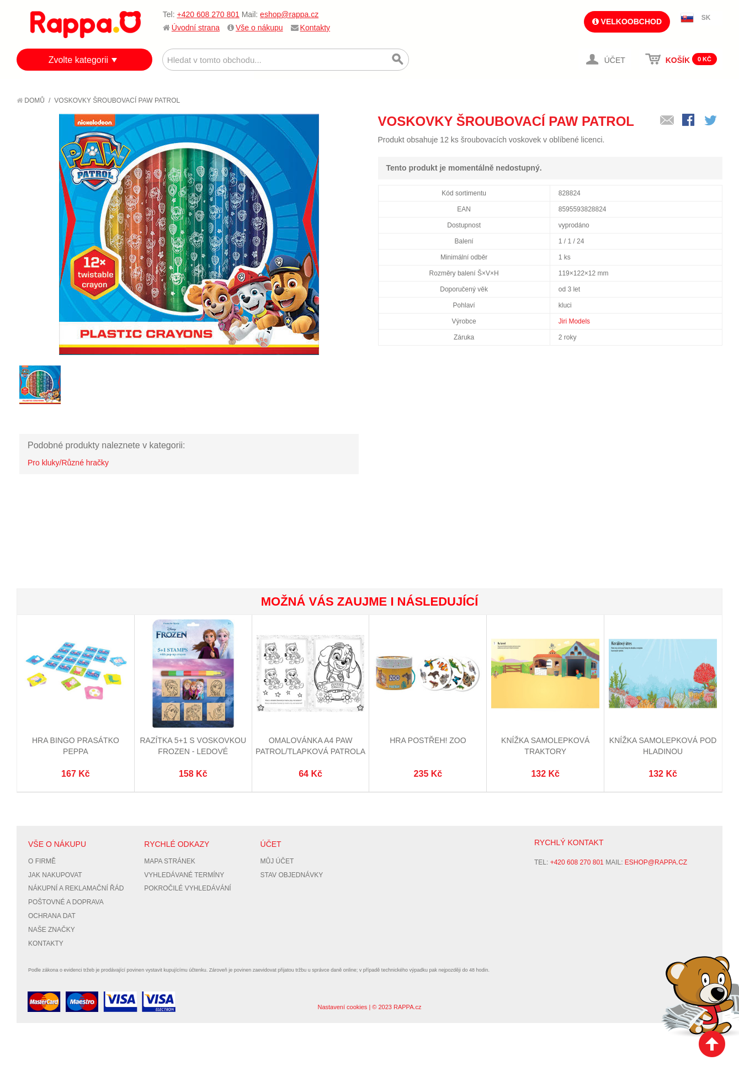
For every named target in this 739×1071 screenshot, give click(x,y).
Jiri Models (574, 321)
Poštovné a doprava (66, 902)
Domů (31, 100)
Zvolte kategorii (79, 60)
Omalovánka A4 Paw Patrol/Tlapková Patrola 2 (310, 751)
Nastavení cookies (342, 1007)
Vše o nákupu (259, 27)
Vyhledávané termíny (184, 875)
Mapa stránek (169, 861)
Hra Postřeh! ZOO (428, 740)
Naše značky (51, 930)
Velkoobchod (627, 21)
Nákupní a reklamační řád (76, 888)
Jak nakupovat (55, 875)
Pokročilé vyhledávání (187, 888)
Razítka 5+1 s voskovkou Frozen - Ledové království (193, 751)
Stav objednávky (291, 875)
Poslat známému (667, 121)
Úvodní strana (196, 27)
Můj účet (277, 861)
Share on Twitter (711, 121)
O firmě (42, 861)
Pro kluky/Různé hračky (68, 462)
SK (706, 18)
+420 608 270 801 (208, 14)
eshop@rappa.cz (289, 14)
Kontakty (315, 27)
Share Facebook (689, 121)
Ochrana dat (52, 916)
